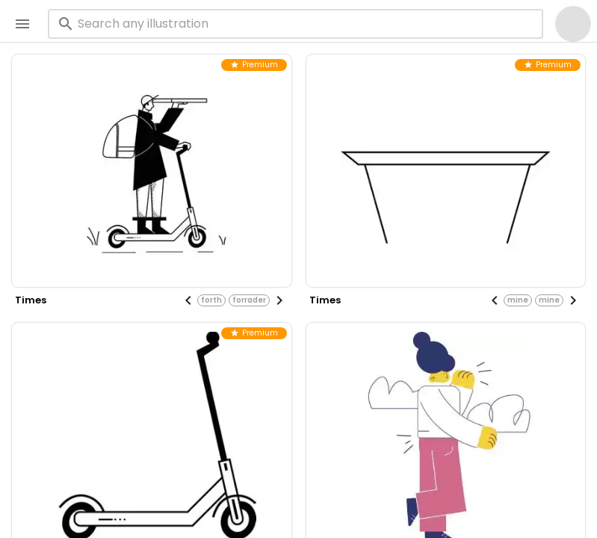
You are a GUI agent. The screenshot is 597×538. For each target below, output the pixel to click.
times (30, 300)
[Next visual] (279, 300)
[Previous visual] (188, 300)
